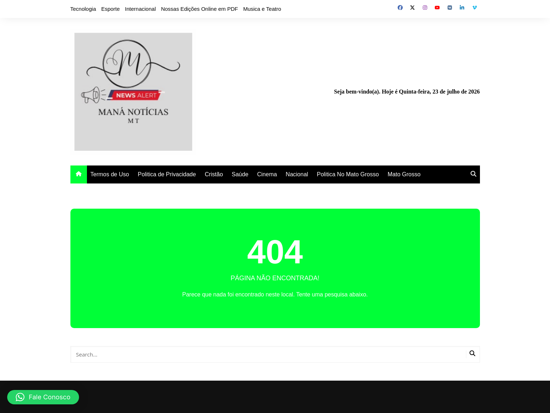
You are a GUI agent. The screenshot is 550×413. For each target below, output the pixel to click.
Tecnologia (83, 9)
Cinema (267, 174)
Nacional (297, 174)
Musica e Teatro (262, 9)
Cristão (214, 174)
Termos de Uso (110, 174)
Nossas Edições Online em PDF (199, 9)
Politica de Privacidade (167, 174)
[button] (43, 397)
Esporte (110, 9)
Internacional (140, 9)
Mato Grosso (404, 174)
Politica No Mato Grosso (348, 174)
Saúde (240, 174)
